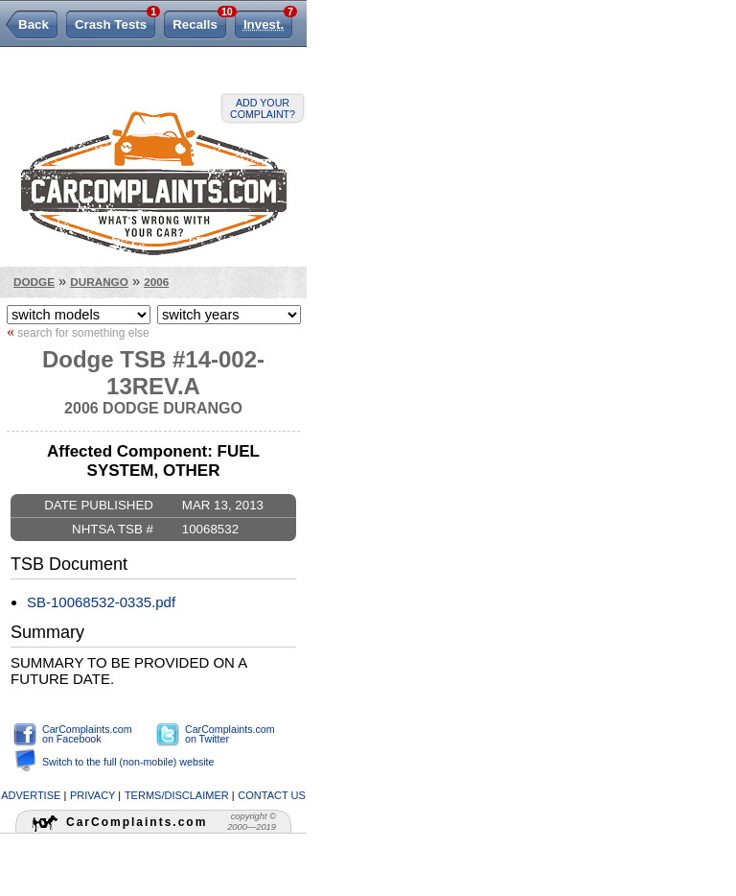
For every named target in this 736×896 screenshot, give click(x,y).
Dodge (34, 281)
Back (33, 24)
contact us (272, 795)
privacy (92, 795)
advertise (30, 795)
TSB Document (69, 564)
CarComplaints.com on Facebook (87, 734)
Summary (47, 632)
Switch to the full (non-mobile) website (128, 761)
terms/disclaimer (177, 795)
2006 (156, 281)
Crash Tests (115, 21)
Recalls (199, 21)
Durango (99, 281)
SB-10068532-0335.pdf (101, 602)
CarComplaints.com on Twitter (230, 734)
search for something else (78, 332)
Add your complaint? (262, 108)
